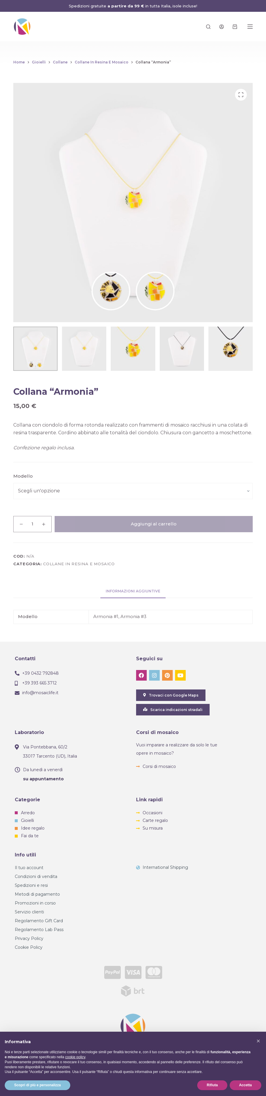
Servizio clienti (29, 912)
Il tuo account (29, 867)
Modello (23, 476)
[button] (258, 1041)
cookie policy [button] (75, 1057)
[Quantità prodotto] (32, 524)
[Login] (221, 26)
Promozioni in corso (35, 903)
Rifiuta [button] (212, 1085)
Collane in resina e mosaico (79, 563)
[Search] (208, 26)
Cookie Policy (29, 947)
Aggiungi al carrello (154, 524)
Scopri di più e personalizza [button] (37, 1085)
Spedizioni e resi (31, 885)
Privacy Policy (29, 938)
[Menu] (250, 26)
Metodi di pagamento (37, 894)
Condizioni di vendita (36, 876)
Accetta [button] (245, 1085)
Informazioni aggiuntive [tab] (133, 591)
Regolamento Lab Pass (39, 929)
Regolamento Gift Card (39, 920)
